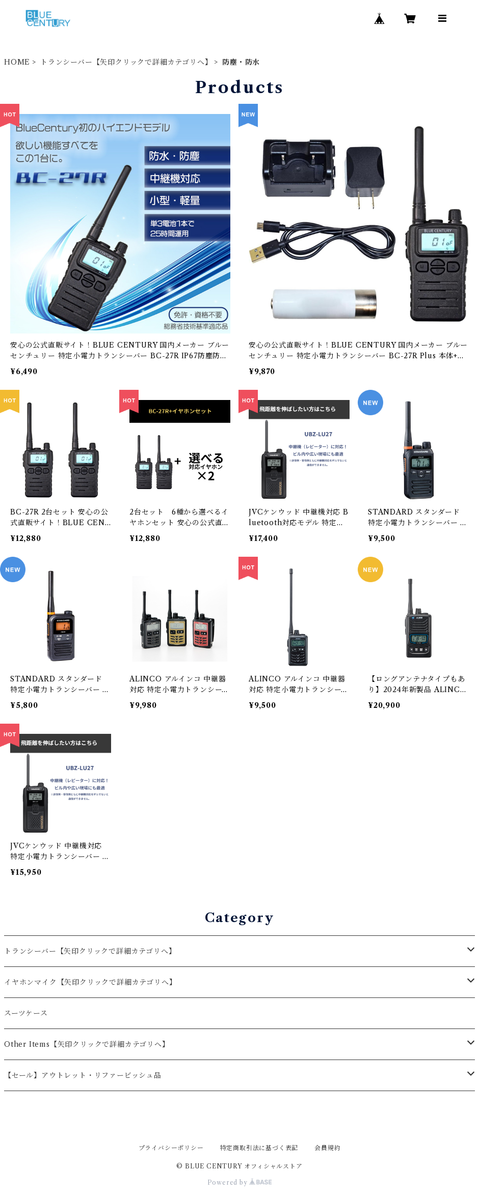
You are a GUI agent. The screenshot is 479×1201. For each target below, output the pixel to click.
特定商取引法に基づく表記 (259, 1148)
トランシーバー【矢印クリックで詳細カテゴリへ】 (126, 62)
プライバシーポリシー (171, 1148)
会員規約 (327, 1148)
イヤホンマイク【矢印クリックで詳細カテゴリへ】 (90, 982)
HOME (17, 62)
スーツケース (26, 1013)
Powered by (239, 1182)
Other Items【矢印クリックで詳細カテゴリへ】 (87, 1044)
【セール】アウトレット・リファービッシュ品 (83, 1075)
